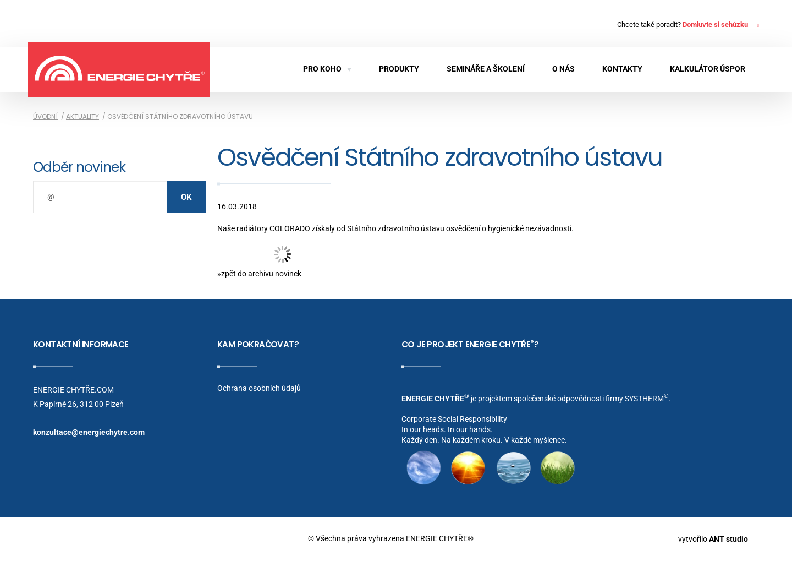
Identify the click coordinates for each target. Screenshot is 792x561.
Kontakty (622, 68)
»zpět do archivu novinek (259, 273)
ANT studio (728, 538)
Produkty (399, 68)
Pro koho (327, 68)
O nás (563, 68)
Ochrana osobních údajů (259, 388)
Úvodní (45, 116)
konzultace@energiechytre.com (89, 432)
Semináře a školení (486, 68)
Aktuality (82, 116)
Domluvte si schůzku (715, 24)
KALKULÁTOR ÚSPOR (707, 68)
